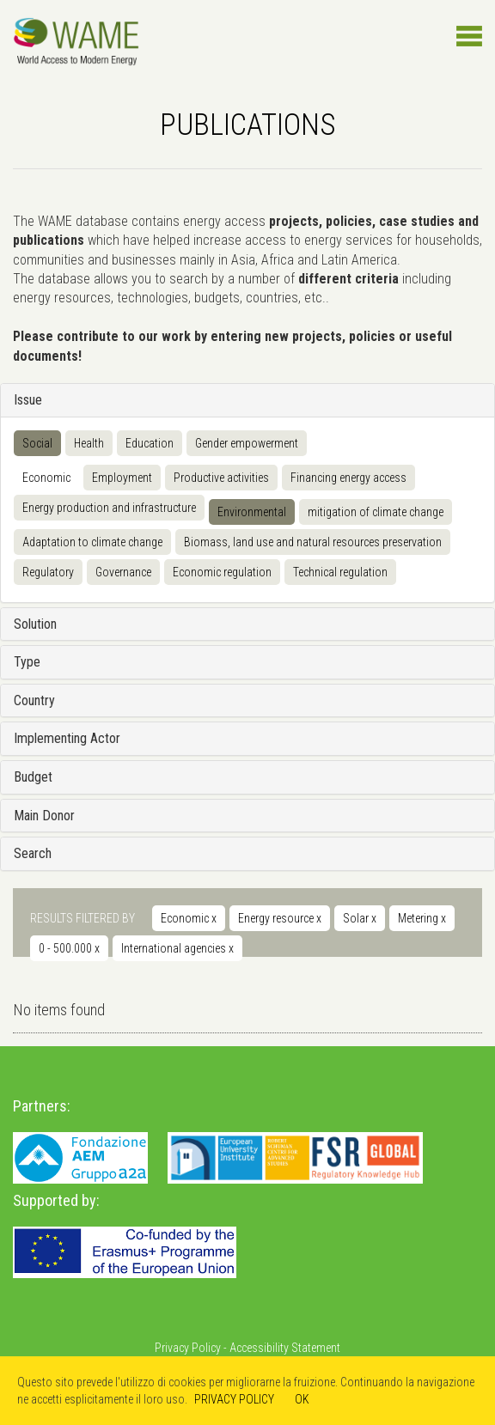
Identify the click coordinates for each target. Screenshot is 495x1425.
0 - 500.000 (69, 948)
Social (37, 443)
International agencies (177, 948)
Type (27, 662)
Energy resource (279, 918)
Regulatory (48, 572)
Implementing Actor (67, 738)
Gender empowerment (246, 443)
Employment (122, 477)
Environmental (251, 512)
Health (89, 443)
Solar (359, 918)
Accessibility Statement (284, 1348)
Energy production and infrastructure (109, 508)
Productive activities (221, 477)
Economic (46, 477)
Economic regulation (222, 572)
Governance (123, 572)
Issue (28, 400)
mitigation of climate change (375, 512)
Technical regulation (340, 572)
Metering (422, 918)
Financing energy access (348, 477)
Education (149, 443)
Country (34, 700)
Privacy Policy (188, 1348)
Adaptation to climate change (92, 542)
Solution (35, 624)
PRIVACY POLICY (234, 1399)
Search (33, 853)
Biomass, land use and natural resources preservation (313, 542)
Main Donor (44, 815)
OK (302, 1399)
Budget (33, 777)
